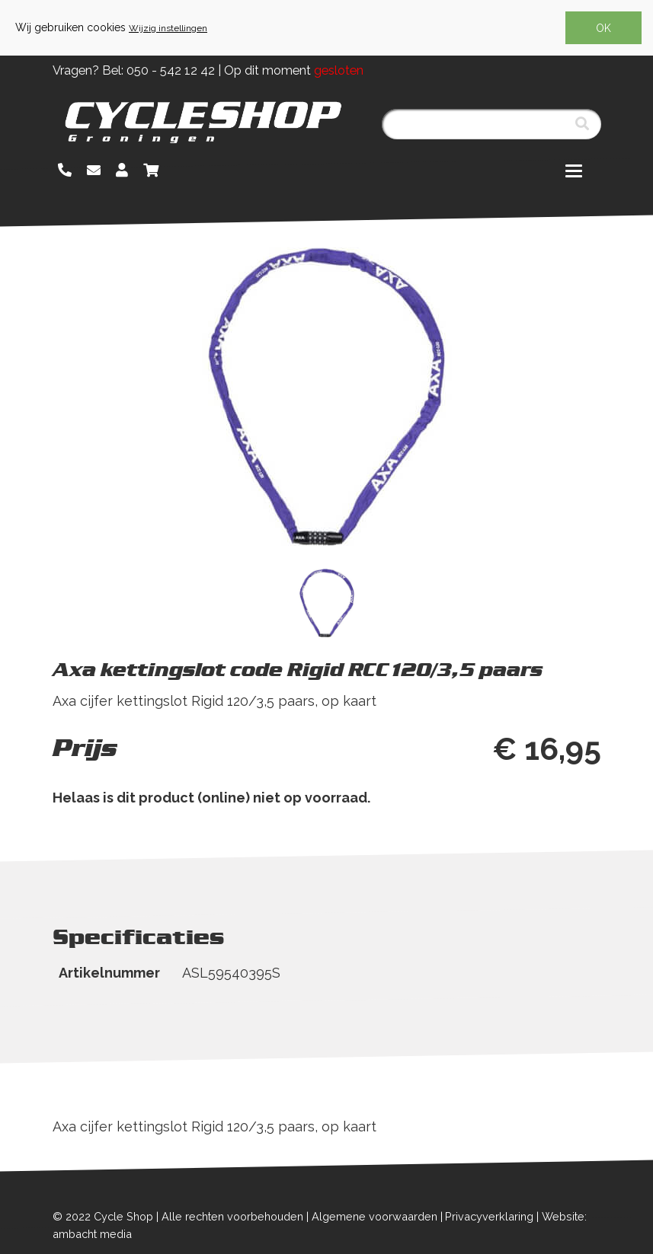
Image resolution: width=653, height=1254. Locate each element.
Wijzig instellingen (168, 28)
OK (603, 28)
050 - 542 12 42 (170, 70)
